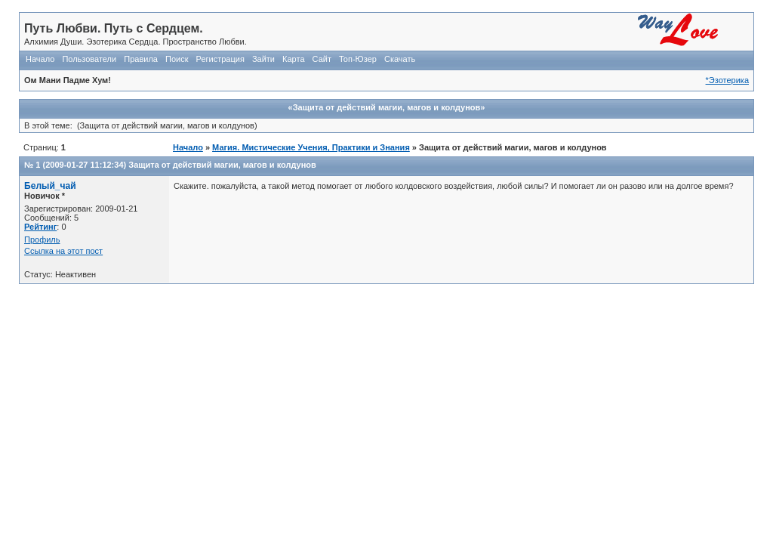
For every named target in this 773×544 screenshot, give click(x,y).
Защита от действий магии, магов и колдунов (222, 164)
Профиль (42, 239)
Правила (141, 58)
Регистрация (220, 58)
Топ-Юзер (358, 58)
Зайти (263, 58)
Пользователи (89, 58)
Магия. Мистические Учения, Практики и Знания (311, 147)
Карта (293, 58)
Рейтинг (40, 226)
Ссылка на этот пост (63, 250)
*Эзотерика (727, 80)
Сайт (322, 58)
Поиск (176, 58)
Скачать (399, 58)
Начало (40, 58)
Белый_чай (50, 186)
